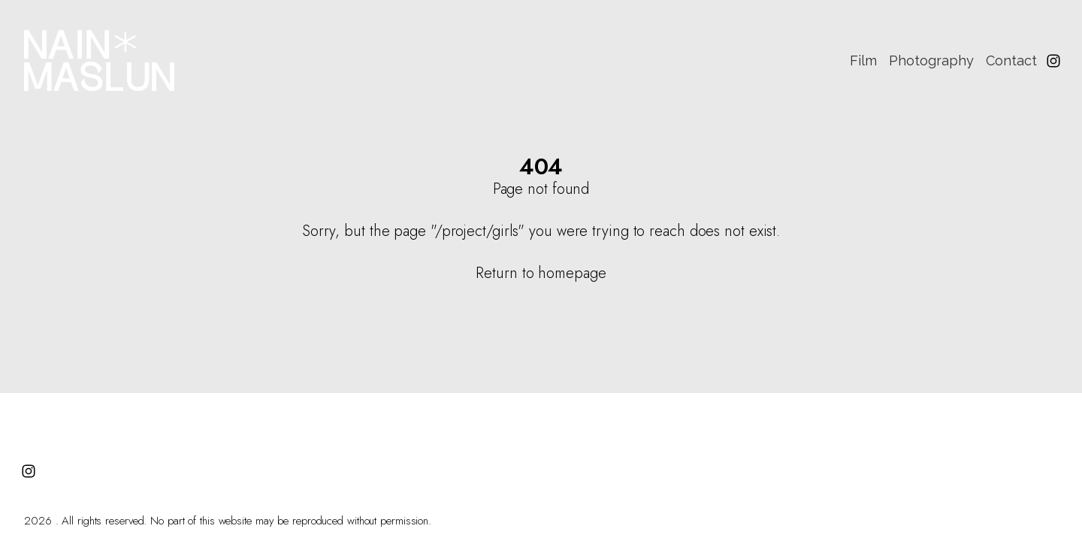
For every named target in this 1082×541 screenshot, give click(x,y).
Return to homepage (541, 273)
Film (863, 60)
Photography (931, 60)
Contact (1011, 60)
